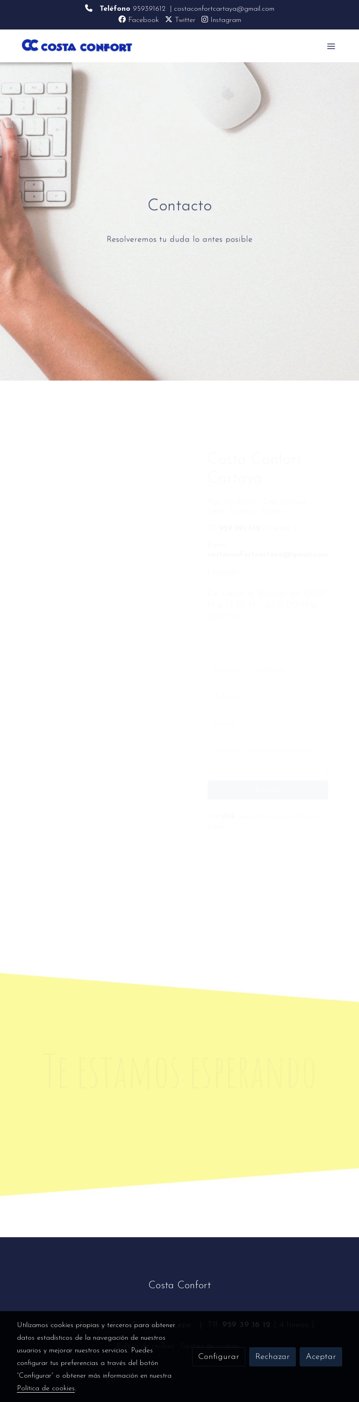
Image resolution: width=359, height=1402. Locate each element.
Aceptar (321, 1356)
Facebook (138, 20)
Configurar (218, 1356)
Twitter (180, 20)
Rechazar (272, 1356)
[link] (77, 46)
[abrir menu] (331, 46)
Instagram (221, 20)
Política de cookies (46, 1388)
